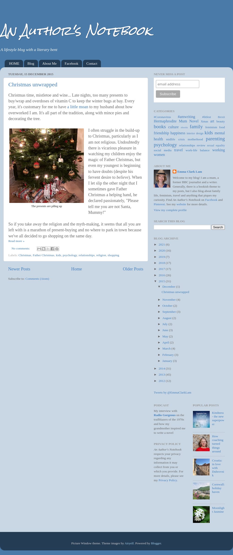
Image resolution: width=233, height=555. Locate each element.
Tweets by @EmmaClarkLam (172, 392)
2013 (162, 374)
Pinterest (159, 204)
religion (101, 255)
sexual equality (216, 145)
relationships (87, 255)
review (201, 145)
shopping (113, 255)
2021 (162, 244)
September (169, 311)
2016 (162, 275)
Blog (30, 63)
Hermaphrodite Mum (170, 121)
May (165, 336)
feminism (211, 127)
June (165, 330)
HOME (14, 63)
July (165, 324)
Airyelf (129, 543)
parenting (215, 138)
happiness (177, 133)
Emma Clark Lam (189, 171)
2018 (162, 263)
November (169, 299)
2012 (162, 381)
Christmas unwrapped (32, 84)
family (196, 126)
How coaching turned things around (217, 443)
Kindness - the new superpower (218, 418)
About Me (49, 63)
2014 (162, 368)
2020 (162, 250)
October (167, 305)
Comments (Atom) (37, 278)
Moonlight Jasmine (218, 509)
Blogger (156, 543)
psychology (70, 255)
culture (173, 127)
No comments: (21, 248)
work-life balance (198, 150)
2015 (162, 281)
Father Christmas (44, 255)
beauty (220, 121)
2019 (162, 257)
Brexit (221, 117)
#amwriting (186, 117)
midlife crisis (175, 139)
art (212, 121)
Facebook (71, 63)
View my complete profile (170, 210)
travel (178, 150)
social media (162, 150)
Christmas (24, 255)
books (160, 126)
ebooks (184, 127)
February (168, 355)
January (167, 361)
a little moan (77, 106)
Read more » (16, 241)
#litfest (206, 117)
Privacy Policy (168, 480)
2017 (162, 269)
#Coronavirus (162, 117)
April (166, 342)
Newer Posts (19, 268)
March (166, 348)
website (181, 204)
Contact (91, 63)
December (169, 286)
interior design (195, 133)
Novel (194, 121)
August (167, 318)
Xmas (204, 121)
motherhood (195, 139)
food (222, 127)
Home (76, 268)
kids (58, 255)
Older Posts (133, 268)
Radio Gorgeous (164, 415)
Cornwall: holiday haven (218, 488)
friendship (161, 133)
